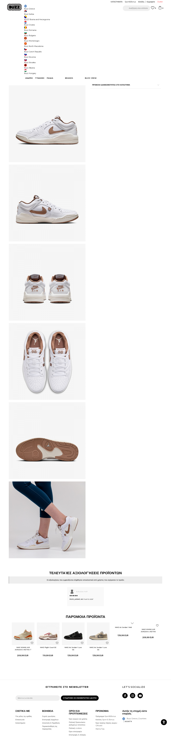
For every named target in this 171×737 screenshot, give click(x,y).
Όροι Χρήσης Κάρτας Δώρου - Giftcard (107, 699)
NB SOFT (55, 736)
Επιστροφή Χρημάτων (50, 695)
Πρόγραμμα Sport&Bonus (106, 691)
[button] (136, 8)
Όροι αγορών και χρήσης (78, 694)
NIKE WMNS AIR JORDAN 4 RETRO (142, 604)
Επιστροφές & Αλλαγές (77, 710)
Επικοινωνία (19, 695)
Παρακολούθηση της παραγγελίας (49, 702)
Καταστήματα (20, 698)
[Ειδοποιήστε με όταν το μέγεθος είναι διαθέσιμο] (93, 44)
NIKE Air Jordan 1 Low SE (74, 620)
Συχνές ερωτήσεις (48, 691)
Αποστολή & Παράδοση (51, 698)
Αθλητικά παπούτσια (53, 19)
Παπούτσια (41, 19)
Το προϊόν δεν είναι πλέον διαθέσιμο (108, 63)
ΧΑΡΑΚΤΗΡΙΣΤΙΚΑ (121, 88)
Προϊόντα (33, 19)
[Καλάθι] (160, 9)
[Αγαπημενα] (153, 9)
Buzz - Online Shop (22, 19)
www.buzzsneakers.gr (32, 736)
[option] (85, 15)
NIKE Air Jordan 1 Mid (120, 601)
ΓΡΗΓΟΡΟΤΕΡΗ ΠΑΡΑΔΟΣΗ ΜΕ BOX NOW (78, 15)
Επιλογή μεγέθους (97, 40)
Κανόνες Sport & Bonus (105, 695)
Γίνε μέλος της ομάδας (23, 691)
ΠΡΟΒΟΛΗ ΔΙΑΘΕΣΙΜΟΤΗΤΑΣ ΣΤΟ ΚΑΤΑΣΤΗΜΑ (121, 96)
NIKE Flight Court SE (51, 618)
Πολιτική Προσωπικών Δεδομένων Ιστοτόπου (77, 698)
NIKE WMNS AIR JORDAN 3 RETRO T (28, 620)
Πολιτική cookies (75, 703)
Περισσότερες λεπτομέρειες (126, 83)
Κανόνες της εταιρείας (77, 713)
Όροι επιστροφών (75, 706)
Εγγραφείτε (151, 2)
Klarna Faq (100, 704)
